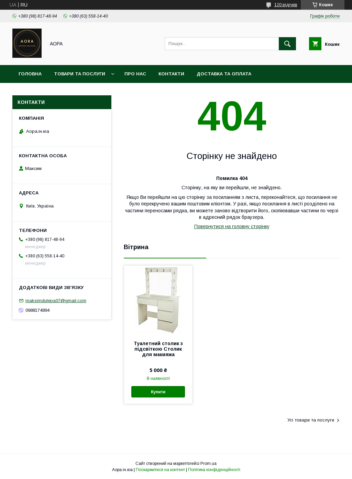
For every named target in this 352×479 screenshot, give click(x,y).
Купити (158, 392)
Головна (30, 73)
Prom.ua (208, 463)
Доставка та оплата (224, 73)
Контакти (171, 73)
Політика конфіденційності (214, 469)
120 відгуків (285, 4)
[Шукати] (287, 43)
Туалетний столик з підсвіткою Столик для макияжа (158, 349)
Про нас (135, 73)
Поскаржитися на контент (160, 469)
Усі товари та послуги (310, 420)
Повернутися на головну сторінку (232, 226)
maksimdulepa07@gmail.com (55, 300)
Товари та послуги (79, 73)
